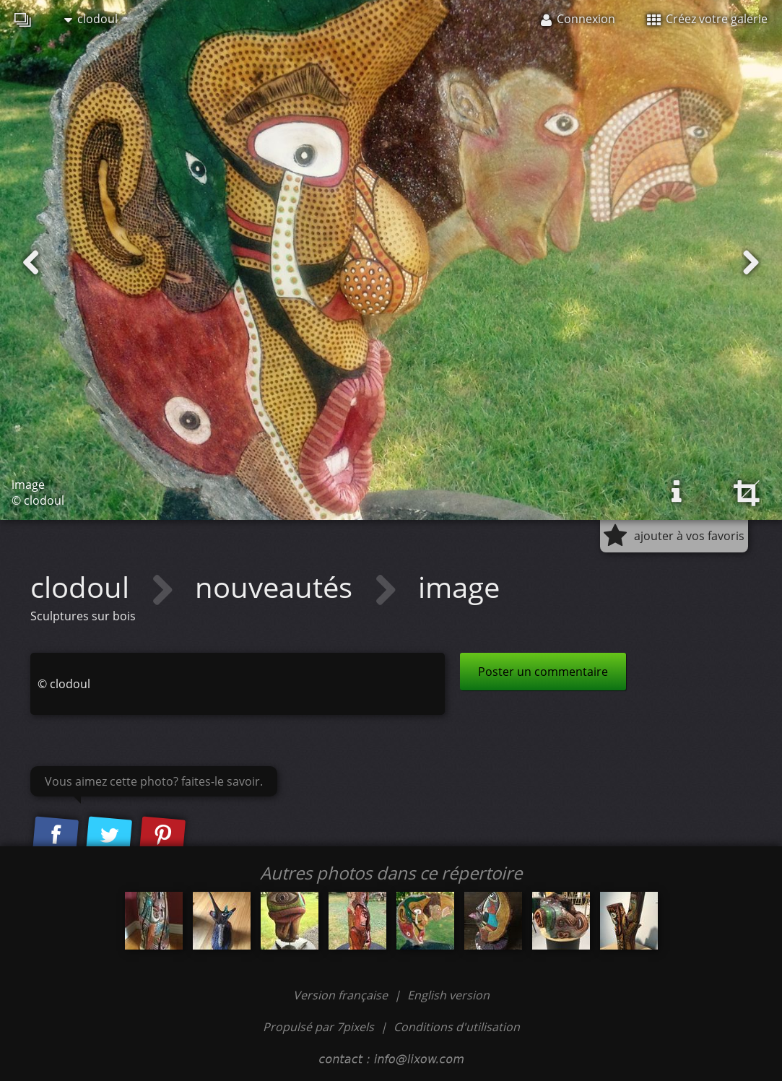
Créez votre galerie (707, 19)
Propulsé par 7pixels (318, 1027)
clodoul (91, 19)
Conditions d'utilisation (457, 1027)
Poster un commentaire (543, 672)
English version (448, 995)
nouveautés (277, 587)
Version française (342, 995)
